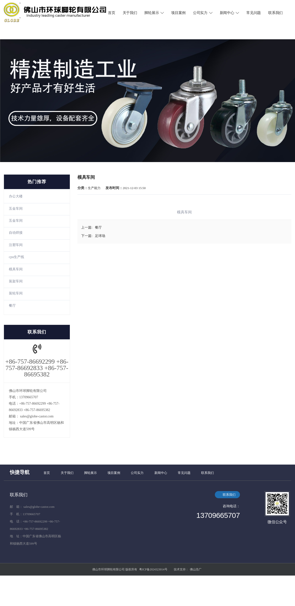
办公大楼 (16, 196)
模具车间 (16, 269)
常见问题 (253, 13)
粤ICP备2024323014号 (153, 569)
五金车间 (16, 208)
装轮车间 (16, 293)
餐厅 (12, 305)
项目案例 (178, 13)
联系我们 (275, 13)
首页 (111, 13)
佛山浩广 (196, 569)
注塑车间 (16, 245)
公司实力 (203, 13)
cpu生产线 (16, 257)
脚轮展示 (154, 13)
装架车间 (16, 281)
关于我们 (130, 13)
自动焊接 (16, 232)
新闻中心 (230, 13)
